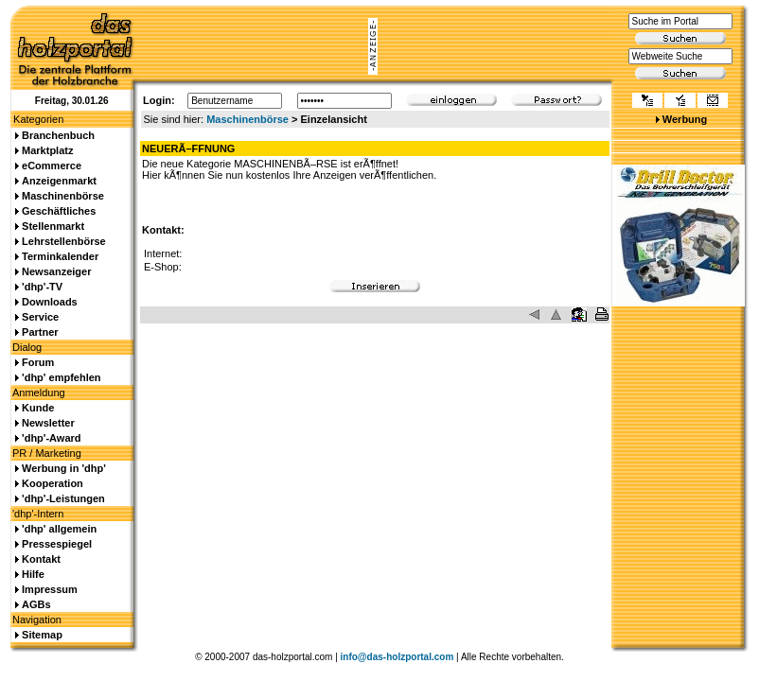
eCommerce (51, 165)
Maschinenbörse (247, 119)
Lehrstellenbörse (64, 241)
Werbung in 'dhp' (64, 468)
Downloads (50, 301)
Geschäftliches (59, 211)
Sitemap (42, 634)
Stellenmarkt (53, 226)
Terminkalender (60, 256)
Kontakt (41, 559)
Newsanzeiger (56, 271)
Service (40, 317)
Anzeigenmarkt (59, 180)
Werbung (684, 119)
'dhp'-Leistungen (63, 498)
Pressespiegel (57, 544)
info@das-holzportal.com (397, 657)
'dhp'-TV (42, 286)
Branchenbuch (58, 135)
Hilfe (33, 574)
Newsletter (48, 422)
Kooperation (52, 483)
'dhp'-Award (51, 438)
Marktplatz (47, 150)
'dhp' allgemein (59, 528)
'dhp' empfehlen (61, 377)
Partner (40, 332)
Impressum (50, 589)
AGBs (36, 604)
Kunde (38, 407)
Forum (38, 362)
